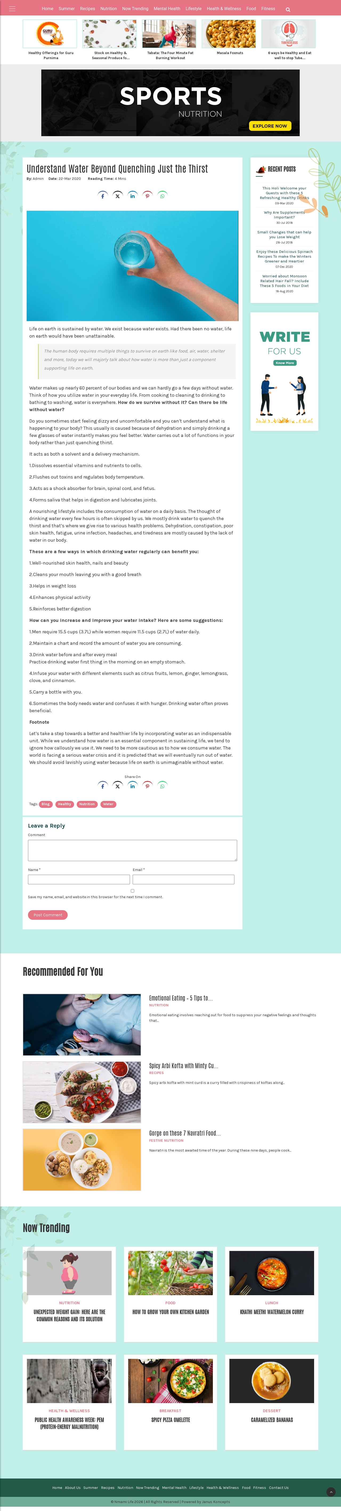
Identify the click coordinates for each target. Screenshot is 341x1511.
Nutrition (159, 1009)
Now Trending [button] (135, 8)
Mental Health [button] (167, 8)
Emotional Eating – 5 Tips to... (181, 1002)
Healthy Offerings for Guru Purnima (51, 55)
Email (139, 874)
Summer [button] (67, 8)
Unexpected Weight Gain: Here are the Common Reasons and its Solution (69, 1324)
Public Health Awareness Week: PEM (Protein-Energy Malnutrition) (69, 1428)
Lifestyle (196, 1492)
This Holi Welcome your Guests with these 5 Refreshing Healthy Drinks (284, 197)
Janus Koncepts (216, 1506)
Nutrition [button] (108, 8)
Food (170, 1307)
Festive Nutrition (166, 1145)
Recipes (156, 1077)
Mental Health (174, 1492)
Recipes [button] (87, 8)
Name (34, 874)
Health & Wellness (69, 1415)
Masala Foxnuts (230, 52)
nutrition (87, 808)
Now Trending (147, 1492)
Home (47, 8)
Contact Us (279, 1492)
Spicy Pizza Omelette (170, 1424)
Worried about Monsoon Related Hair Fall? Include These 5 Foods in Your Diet (284, 285)
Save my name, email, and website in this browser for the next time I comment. (95, 901)
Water (108, 808)
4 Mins (106, 183)
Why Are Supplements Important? (284, 219)
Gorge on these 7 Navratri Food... (185, 1137)
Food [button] (251, 8)
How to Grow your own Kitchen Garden (170, 1320)
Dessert (272, 1415)
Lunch (271, 1307)
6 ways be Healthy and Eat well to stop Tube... (290, 55)
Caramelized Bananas (271, 1424)
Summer (90, 1492)
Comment (36, 839)
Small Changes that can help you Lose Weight (284, 239)
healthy (64, 808)
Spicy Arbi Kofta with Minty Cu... (183, 1070)
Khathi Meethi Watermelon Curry (271, 1316)
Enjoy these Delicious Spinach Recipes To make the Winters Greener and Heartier (284, 260)
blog (46, 808)
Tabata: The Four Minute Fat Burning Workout (170, 55)
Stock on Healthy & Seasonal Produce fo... (111, 55)
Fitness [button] (268, 8)
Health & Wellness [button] (224, 8)
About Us (73, 1492)
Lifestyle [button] (194, 8)
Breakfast (170, 1415)
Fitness (259, 1492)
